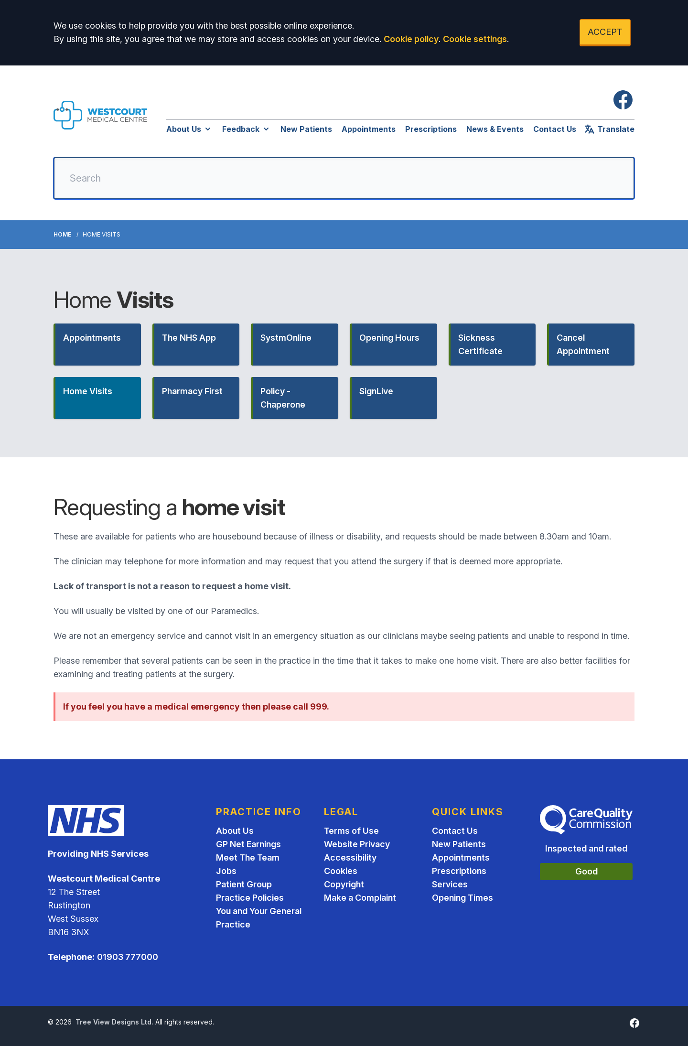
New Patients (306, 129)
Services (450, 884)
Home (62, 234)
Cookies (340, 871)
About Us (189, 129)
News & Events (495, 129)
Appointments (369, 129)
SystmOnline (286, 338)
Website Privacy (357, 844)
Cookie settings (475, 39)
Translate (609, 129)
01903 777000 (127, 957)
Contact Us (554, 129)
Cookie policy (411, 39)
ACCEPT (605, 32)
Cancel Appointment (583, 344)
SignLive (376, 391)
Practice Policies (250, 898)
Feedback (246, 129)
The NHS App (189, 338)
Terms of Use (351, 831)
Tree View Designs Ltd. (114, 1022)
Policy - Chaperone (282, 398)
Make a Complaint (360, 898)
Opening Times (462, 898)
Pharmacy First (192, 391)
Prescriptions (431, 129)
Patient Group (244, 884)
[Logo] (100, 115)
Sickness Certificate (480, 344)
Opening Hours (389, 338)
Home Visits (87, 391)
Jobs (226, 871)
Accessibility (350, 857)
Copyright (344, 884)
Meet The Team (248, 857)
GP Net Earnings (248, 844)
